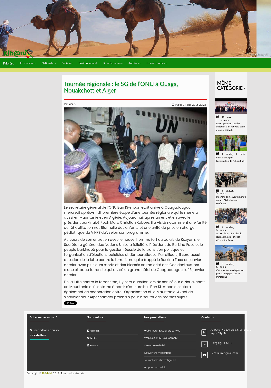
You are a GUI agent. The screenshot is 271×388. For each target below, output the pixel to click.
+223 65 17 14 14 (222, 343)
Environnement (88, 63)
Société (67, 63)
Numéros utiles (157, 63)
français (255, 54)
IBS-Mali (47, 373)
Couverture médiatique (157, 352)
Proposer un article (155, 367)
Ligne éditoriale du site (45, 330)
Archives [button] (134, 63)
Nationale (49, 63)
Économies (28, 63)
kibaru (72, 103)
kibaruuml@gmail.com (225, 353)
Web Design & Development (161, 337)
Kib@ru (8, 63)
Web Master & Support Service (162, 330)
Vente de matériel (154, 345)
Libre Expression (113, 63)
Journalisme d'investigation (160, 360)
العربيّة (264, 54)
